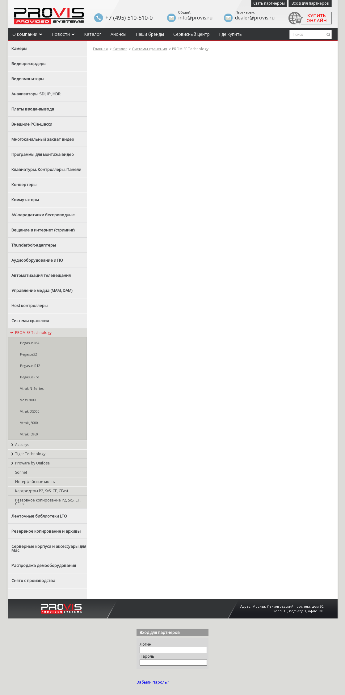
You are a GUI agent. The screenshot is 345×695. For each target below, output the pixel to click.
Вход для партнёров (310, 3)
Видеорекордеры (28, 63)
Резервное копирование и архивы (46, 531)
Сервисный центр (191, 34)
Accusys (22, 444)
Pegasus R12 (30, 365)
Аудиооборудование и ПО (37, 260)
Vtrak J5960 (29, 434)
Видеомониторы (27, 78)
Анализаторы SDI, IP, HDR (36, 94)
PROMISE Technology (33, 332)
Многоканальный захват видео (42, 139)
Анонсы (118, 34)
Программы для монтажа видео (42, 154)
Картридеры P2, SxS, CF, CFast (41, 490)
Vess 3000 (28, 399)
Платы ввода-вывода (32, 109)
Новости (63, 34)
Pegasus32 (28, 354)
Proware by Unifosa (32, 463)
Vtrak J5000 (29, 422)
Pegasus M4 (29, 342)
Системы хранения (30, 320)
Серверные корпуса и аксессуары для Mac (48, 548)
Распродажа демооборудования (43, 565)
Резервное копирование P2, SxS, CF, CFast (48, 501)
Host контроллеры (29, 305)
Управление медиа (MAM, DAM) (41, 290)
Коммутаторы (25, 199)
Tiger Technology (30, 453)
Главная (100, 49)
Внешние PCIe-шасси (31, 124)
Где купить (230, 34)
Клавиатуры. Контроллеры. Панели (46, 169)
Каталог (92, 34)
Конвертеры (23, 184)
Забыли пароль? (153, 682)
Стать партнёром (269, 3)
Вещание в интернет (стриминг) (42, 230)
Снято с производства (33, 580)
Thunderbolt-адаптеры (33, 245)
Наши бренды (150, 34)
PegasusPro (29, 377)
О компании (27, 34)
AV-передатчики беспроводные (43, 215)
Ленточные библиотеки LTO (39, 516)
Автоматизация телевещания (41, 275)
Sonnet (21, 472)
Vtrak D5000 (30, 411)
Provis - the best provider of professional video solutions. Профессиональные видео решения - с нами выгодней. (49, 16)
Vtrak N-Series (32, 388)
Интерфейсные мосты (35, 481)
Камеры (19, 48)
